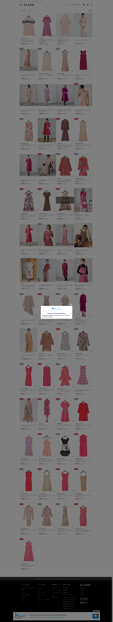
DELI (23, 601)
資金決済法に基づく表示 (68, 606)
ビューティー (40, 601)
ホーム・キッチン (41, 592)
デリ (39, 603)
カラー (35, 10)
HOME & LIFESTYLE (26, 594)
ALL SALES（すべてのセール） (28, 587)
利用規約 (65, 592)
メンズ (39, 590)
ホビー (39, 597)
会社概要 (65, 587)
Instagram (82, 590)
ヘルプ (52, 594)
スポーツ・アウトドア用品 (43, 599)
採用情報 (65, 590)
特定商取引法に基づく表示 (69, 601)
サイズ (29, 10)
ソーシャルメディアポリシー (69, 597)
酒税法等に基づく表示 (68, 608)
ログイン (66, 4)
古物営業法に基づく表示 (68, 603)
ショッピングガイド (55, 592)
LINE (81, 592)
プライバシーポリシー (68, 594)
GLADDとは (54, 587)
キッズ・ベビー (41, 594)
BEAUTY (24, 597)
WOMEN (23, 592)
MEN (23, 590)
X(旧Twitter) (82, 587)
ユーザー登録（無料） (75, 4)
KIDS (23, 599)
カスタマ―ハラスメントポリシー (70, 599)
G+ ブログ (82, 594)
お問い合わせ (54, 597)
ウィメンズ (40, 587)
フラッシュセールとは (56, 590)
